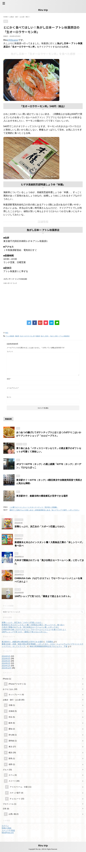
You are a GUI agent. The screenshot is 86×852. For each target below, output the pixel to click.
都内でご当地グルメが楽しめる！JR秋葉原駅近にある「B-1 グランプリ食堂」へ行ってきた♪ (44, 510)
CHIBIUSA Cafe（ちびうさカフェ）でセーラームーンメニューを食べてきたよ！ (34, 629)
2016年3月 (6, 661)
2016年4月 (6, 659)
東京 (6, 333)
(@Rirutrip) (13, 40)
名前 (9, 379)
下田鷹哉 (49, 642)
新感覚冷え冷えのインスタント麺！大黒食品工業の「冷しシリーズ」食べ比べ (33, 625)
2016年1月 (6, 666)
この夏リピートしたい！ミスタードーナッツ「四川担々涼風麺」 (34, 507)
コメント (10, 351)
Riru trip (43, 10)
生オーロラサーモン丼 (27, 336)
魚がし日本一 (45, 336)
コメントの (8, 830)
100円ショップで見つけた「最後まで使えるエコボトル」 (43, 596)
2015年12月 (6, 668)
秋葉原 (37, 336)
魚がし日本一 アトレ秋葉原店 (60, 336)
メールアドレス (13, 388)
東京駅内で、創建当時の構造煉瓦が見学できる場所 (42, 496)
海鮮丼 (17, 336)
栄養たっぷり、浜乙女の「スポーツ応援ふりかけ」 (40, 526)
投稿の (6, 828)
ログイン (5, 826)
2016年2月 (6, 663)
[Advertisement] (22, 300)
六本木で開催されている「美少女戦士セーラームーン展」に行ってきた (30, 627)
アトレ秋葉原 (9, 336)
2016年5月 (6, 656)
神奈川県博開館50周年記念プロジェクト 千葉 (48, 646)
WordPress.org (8, 833)
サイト (9, 397)
